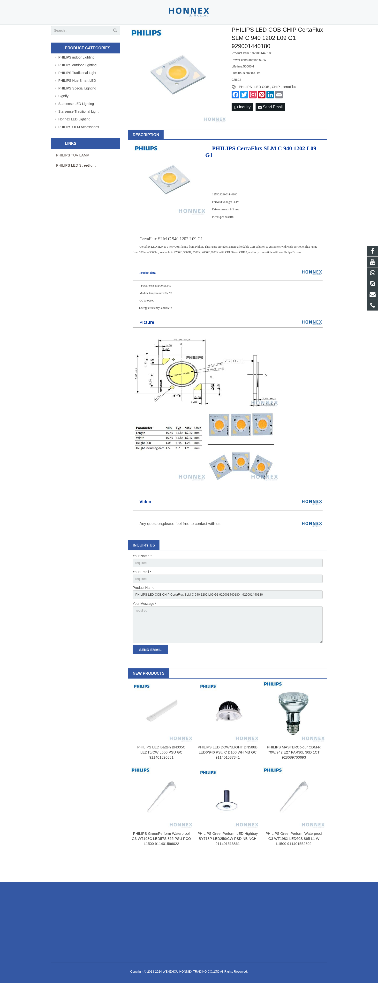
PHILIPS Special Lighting (77, 104)
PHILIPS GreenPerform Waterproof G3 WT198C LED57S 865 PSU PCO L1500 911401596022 (161, 861)
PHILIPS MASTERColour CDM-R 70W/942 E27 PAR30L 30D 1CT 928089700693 (294, 775)
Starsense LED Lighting (76, 120)
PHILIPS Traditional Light (77, 89)
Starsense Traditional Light (78, 127)
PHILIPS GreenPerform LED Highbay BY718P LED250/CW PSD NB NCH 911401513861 (227, 861)
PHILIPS (245, 103)
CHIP (276, 103)
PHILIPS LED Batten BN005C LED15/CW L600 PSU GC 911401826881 (161, 775)
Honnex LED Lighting (74, 135)
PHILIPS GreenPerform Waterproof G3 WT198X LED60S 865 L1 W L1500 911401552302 (293, 861)
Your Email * (142, 589)
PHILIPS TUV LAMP (72, 171)
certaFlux (289, 103)
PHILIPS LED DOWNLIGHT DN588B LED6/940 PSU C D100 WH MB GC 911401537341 (227, 775)
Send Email (270, 123)
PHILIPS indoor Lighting (76, 73)
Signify (63, 112)
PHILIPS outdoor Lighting (77, 81)
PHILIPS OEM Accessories (78, 143)
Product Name (143, 605)
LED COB (261, 103)
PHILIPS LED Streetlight (76, 181)
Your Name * (142, 572)
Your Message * (144, 622)
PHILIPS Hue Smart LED (77, 96)
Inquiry (242, 123)
